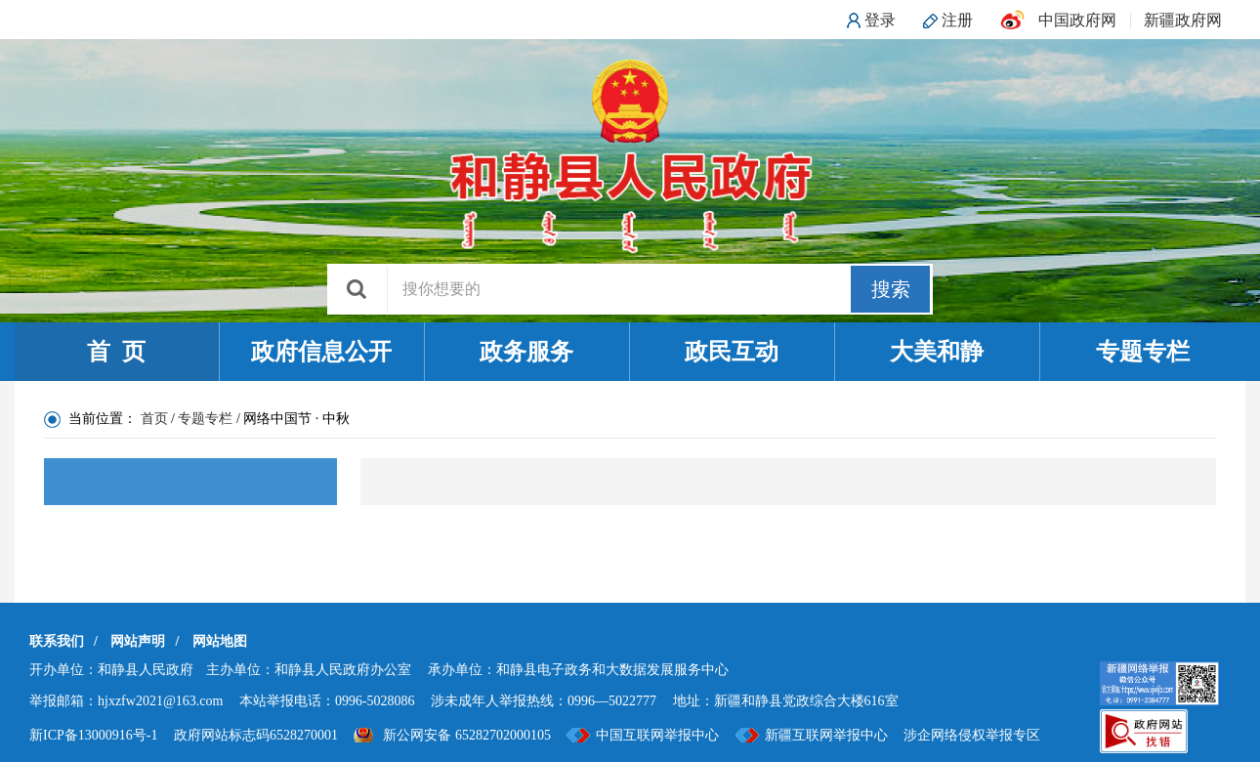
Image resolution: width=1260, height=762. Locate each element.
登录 (880, 20)
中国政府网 (1077, 20)
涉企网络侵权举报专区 (971, 735)
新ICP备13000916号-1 (93, 735)
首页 (154, 418)
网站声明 (137, 641)
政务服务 (526, 351)
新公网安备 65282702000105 (467, 735)
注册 (957, 20)
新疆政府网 (1183, 20)
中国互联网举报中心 (657, 735)
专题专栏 (1143, 351)
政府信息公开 (321, 351)
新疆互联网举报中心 (826, 735)
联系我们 (56, 641)
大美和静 (937, 351)
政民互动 (731, 351)
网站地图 (219, 641)
